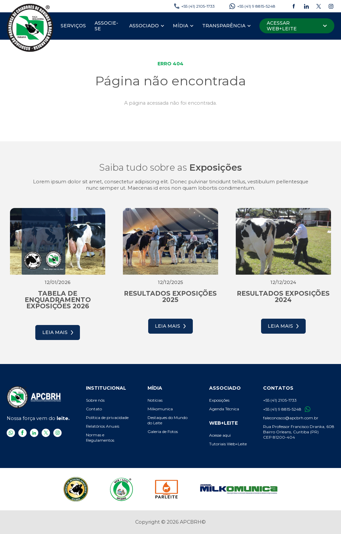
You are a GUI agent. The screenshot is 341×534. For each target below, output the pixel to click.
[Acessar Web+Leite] (296, 25)
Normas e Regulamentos (100, 437)
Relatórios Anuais (102, 426)
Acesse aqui (220, 435)
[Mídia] (180, 26)
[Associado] (144, 26)
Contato (94, 408)
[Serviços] (73, 26)
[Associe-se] (108, 26)
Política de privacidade (107, 417)
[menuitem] (73, 26)
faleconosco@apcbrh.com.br (290, 417)
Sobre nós (95, 400)
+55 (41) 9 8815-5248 (286, 409)
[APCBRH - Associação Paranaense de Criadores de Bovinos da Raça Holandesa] (30, 27)
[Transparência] (223, 26)
